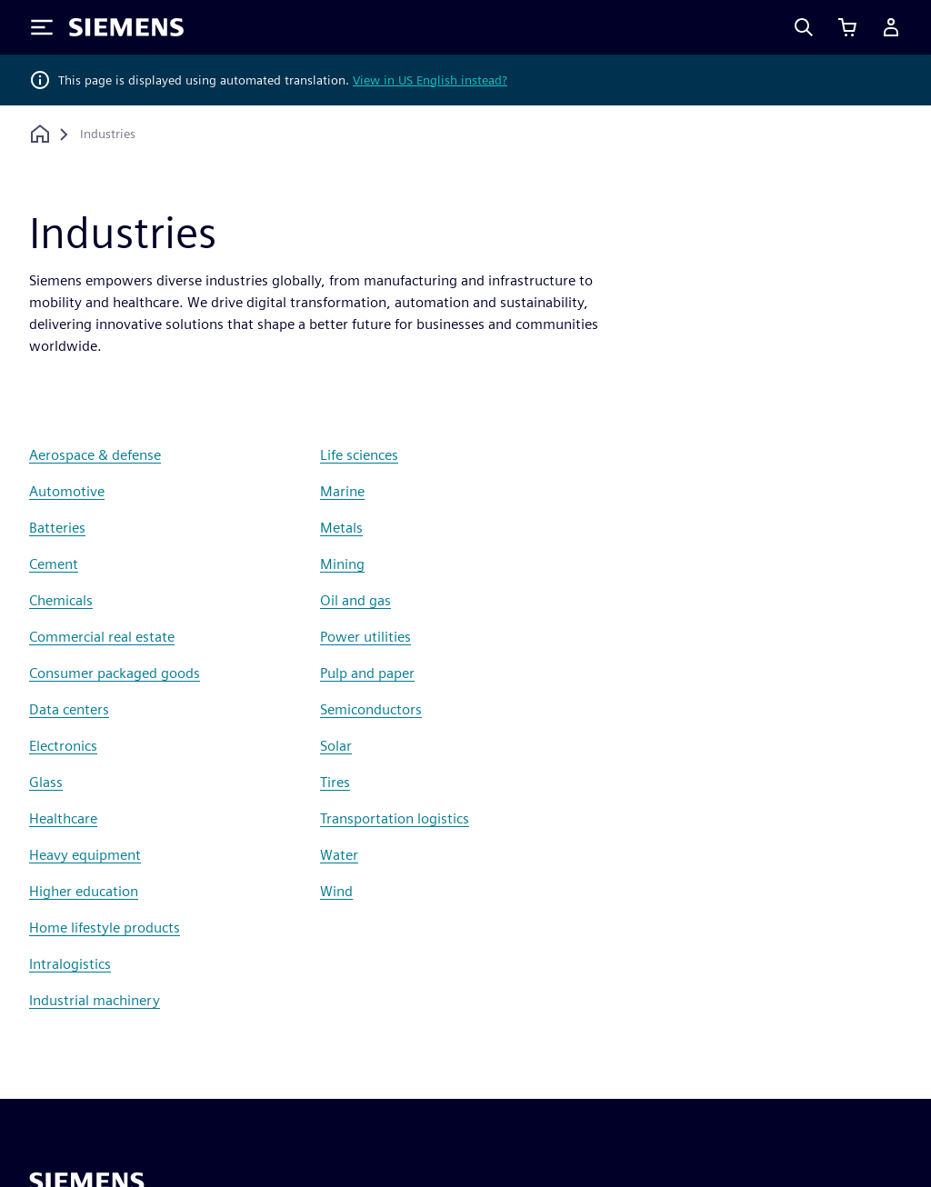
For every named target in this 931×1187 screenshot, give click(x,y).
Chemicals (61, 600)
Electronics (63, 745)
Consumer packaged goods (114, 673)
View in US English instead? (430, 80)
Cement (53, 564)
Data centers (69, 709)
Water (339, 854)
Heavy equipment (85, 854)
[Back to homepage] (40, 134)
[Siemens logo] (126, 27)
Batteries (57, 527)
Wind (336, 891)
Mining (342, 564)
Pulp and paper (367, 673)
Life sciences (359, 455)
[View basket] (847, 27)
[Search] (804, 27)
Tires (335, 782)
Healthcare (63, 818)
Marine (342, 491)
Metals (341, 527)
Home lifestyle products (104, 927)
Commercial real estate (102, 636)
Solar (336, 745)
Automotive (67, 491)
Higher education (83, 891)
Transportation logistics (394, 818)
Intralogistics (70, 964)
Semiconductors (371, 709)
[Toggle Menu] (42, 27)
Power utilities (365, 636)
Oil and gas (355, 600)
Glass (46, 782)
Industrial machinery (94, 1000)
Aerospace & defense (95, 455)
